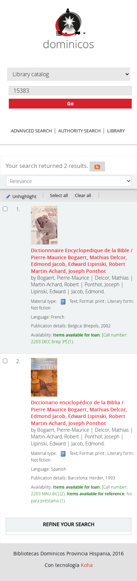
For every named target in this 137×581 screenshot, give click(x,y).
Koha (87, 565)
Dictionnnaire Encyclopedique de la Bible (81, 260)
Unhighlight (21, 196)
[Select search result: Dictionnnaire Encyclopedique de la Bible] (5, 209)
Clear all (83, 195)
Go (70, 103)
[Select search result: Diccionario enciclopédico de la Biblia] (5, 361)
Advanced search (31, 131)
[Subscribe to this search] (97, 166)
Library (116, 131)
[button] (61, 33)
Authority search (79, 131)
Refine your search (68, 524)
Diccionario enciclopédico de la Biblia (79, 412)
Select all (59, 195)
